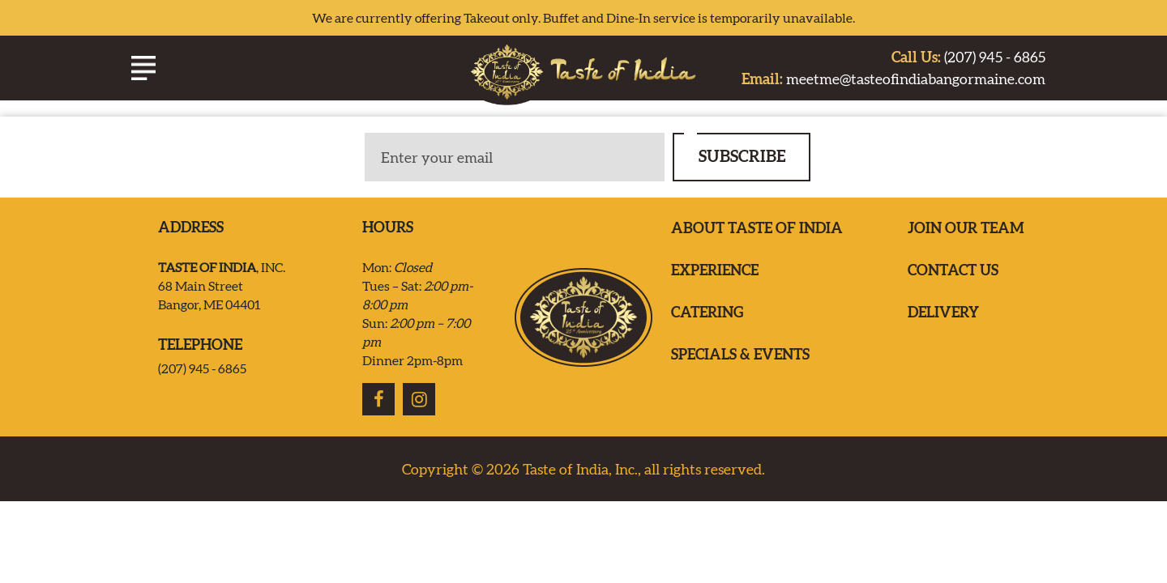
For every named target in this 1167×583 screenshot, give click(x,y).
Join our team (966, 230)
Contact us (953, 272)
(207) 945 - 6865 (968, 59)
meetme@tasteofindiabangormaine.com (893, 81)
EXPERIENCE (715, 272)
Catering (707, 314)
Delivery (943, 314)
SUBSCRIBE (742, 158)
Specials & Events (740, 356)
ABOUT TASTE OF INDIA (757, 230)
